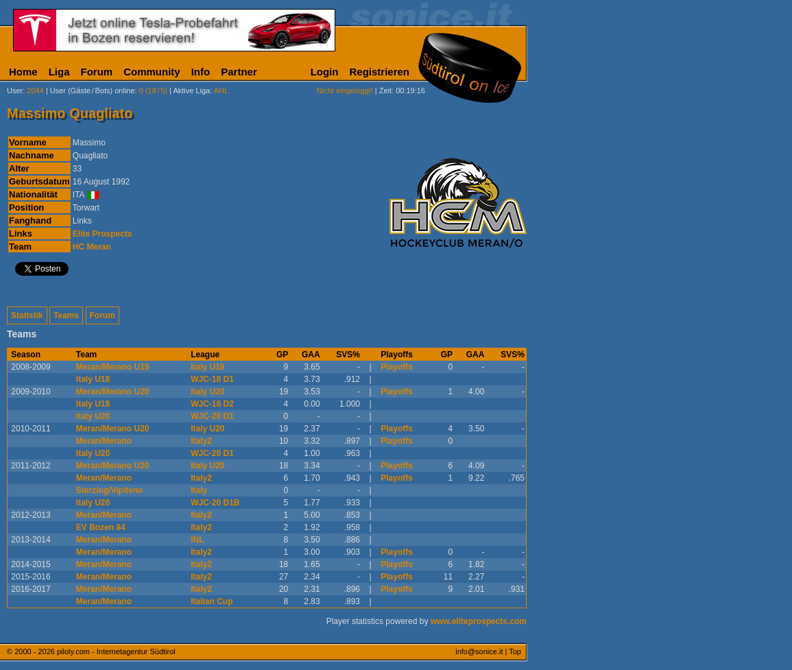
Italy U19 (207, 367)
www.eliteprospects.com (479, 621)
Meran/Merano (104, 441)
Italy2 (201, 441)
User (15, 90)
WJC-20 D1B (215, 502)
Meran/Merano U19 (112, 367)
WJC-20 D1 (212, 416)
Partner (239, 71)
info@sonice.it (479, 651)
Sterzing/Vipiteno (109, 490)
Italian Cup (211, 601)
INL (197, 540)
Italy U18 (93, 379)
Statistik (27, 315)
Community (151, 71)
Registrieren (379, 71)
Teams (66, 315)
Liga (59, 71)
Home (23, 71)
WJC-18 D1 (212, 379)
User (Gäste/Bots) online (92, 90)
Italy (199, 490)
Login (325, 71)
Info (201, 71)
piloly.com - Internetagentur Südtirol (116, 651)
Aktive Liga (191, 90)
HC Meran (92, 247)
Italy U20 (207, 391)
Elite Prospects (102, 234)
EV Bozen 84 (100, 527)
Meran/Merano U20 (112, 391)
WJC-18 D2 (212, 404)
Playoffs (397, 367)
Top (515, 651)
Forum (97, 71)
